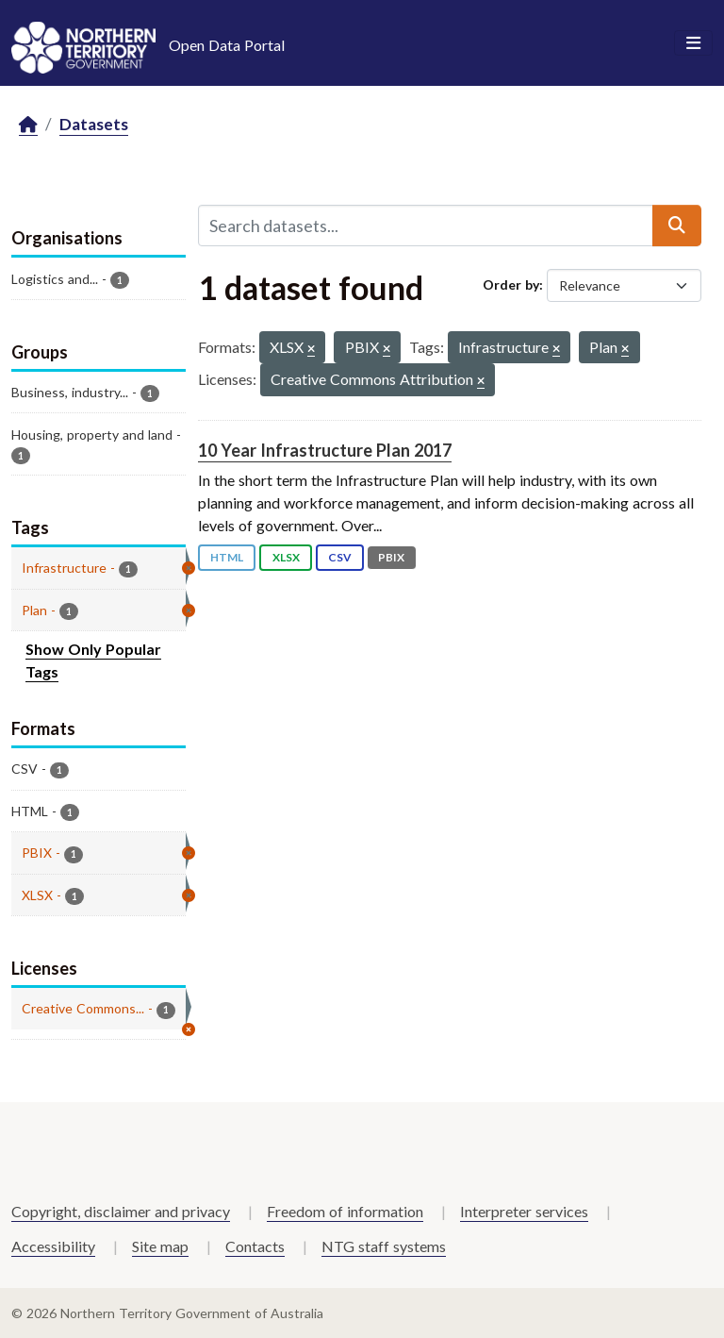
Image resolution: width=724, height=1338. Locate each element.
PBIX (391, 557)
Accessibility (53, 1246)
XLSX (286, 557)
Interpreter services (524, 1211)
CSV (340, 557)
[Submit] (676, 225)
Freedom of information (345, 1211)
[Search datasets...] (425, 225)
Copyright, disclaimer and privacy (120, 1211)
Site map (160, 1246)
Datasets (93, 124)
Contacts (255, 1246)
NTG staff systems (383, 1246)
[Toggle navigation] (693, 43)
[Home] (28, 125)
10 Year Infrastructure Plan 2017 (325, 450)
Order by (511, 284)
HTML (226, 557)
